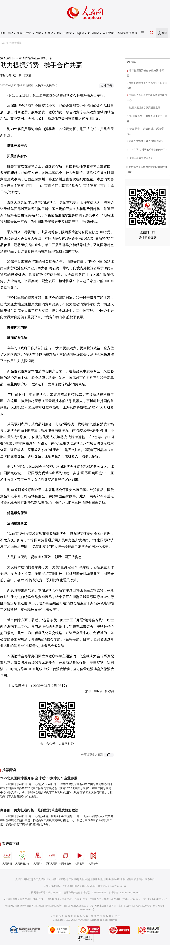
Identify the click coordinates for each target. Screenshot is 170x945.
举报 (134, 32)
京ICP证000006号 (142, 906)
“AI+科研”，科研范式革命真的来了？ (148, 149)
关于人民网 (39, 879)
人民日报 (7, 857)
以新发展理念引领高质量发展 (144, 107)
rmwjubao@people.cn (130, 892)
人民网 (4, 42)
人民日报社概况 (23, 879)
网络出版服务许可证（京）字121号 (113, 906)
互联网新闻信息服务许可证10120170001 (24, 899)
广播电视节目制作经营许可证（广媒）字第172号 (115, 899)
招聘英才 (62, 879)
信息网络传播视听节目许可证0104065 (24, 906)
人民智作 (93, 857)
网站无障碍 (124, 32)
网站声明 (117, 879)
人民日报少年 (22, 857)
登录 (164, 32)
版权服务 (95, 879)
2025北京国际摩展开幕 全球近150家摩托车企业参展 (38, 778)
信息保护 (139, 879)
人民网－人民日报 (46, 85)
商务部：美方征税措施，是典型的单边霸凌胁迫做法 (39, 810)
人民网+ (38, 857)
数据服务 (106, 879)
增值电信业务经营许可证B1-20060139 (67, 899)
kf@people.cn (54, 892)
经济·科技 (17, 42)
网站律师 (128, 879)
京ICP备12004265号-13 (155, 899)
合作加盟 (84, 879)
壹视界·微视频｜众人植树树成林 (146, 141)
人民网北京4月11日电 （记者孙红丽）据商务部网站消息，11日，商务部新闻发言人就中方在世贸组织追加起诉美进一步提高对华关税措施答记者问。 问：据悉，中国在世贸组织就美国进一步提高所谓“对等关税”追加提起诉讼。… (56, 820)
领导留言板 (65, 857)
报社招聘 (51, 879)
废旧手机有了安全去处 (141, 158)
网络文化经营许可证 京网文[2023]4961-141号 (69, 906)
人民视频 (79, 857)
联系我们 (150, 879)
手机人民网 (52, 857)
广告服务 (73, 879)
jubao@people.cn (118, 886)
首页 (3, 32)
